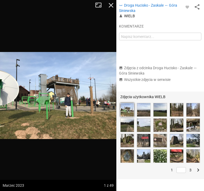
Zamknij (111, 5)
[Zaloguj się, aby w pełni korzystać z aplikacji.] (187, 7)
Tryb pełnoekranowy (100, 5)
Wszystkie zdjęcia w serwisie (145, 79)
